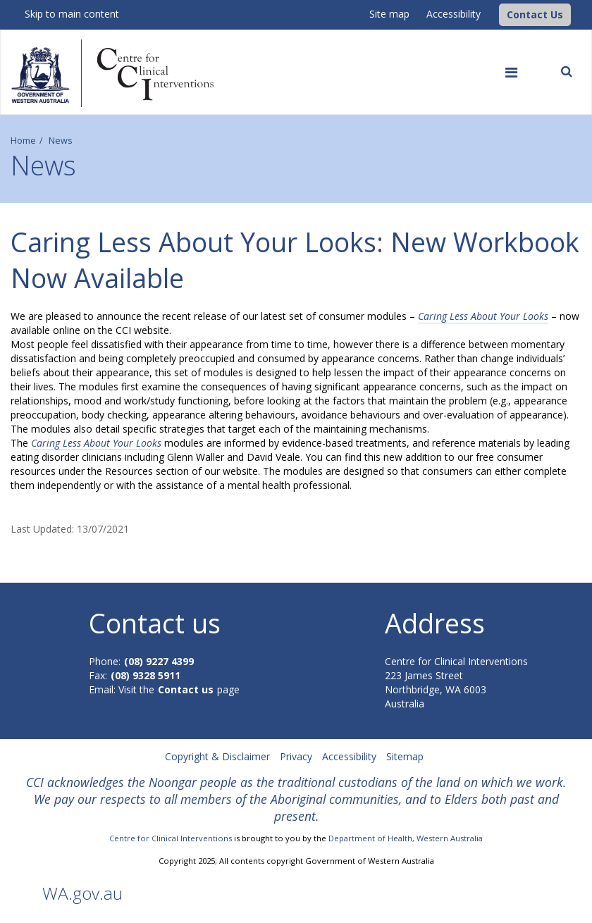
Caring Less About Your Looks (483, 316)
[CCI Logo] (495, 13)
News (61, 141)
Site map (389, 13)
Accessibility (453, 13)
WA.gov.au (82, 893)
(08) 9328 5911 (145, 675)
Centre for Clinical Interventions (170, 838)
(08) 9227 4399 (159, 661)
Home (23, 141)
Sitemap (405, 756)
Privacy (296, 756)
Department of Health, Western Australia (405, 838)
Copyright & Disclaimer (217, 756)
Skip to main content (72, 13)
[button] (535, 15)
